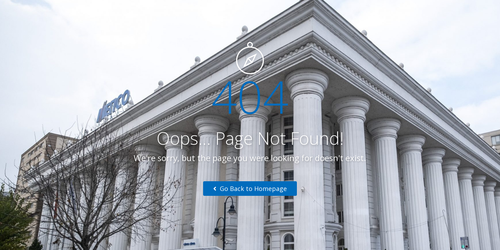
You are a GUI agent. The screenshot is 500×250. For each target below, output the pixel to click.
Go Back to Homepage (250, 188)
